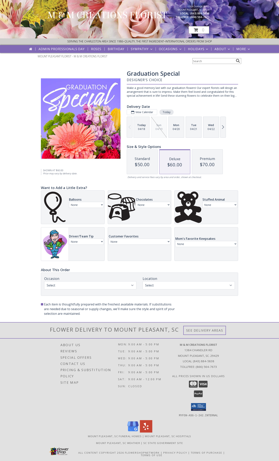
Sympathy (142, 49)
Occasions (170, 49)
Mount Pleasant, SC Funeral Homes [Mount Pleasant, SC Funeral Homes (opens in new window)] (115, 436)
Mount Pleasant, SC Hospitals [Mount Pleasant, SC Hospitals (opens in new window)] (168, 436)
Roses (96, 49)
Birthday (116, 49)
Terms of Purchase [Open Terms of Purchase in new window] (206, 452)
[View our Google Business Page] (133, 431)
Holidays (198, 49)
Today (166, 112)
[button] (199, 30)
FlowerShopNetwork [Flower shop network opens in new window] (142, 452)
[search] (238, 61)
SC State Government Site (163, 443)
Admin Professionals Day (61, 49)
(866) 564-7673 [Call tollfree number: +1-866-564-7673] (199, 17)
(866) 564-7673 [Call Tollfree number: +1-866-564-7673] (206, 367)
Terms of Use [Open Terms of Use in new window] (151, 455)
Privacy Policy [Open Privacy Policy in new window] (175, 452)
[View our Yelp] (146, 431)
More (243, 49)
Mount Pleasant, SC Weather (118, 443)
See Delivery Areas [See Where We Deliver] (204, 330)
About (222, 49)
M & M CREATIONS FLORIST (107, 15)
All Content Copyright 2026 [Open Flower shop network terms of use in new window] (101, 452)
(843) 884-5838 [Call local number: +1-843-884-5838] (199, 13)
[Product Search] (213, 61)
